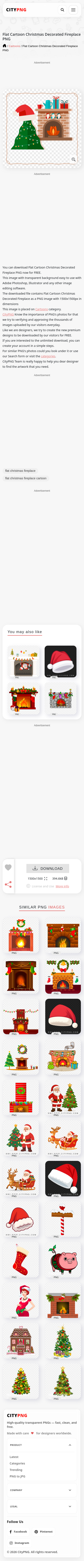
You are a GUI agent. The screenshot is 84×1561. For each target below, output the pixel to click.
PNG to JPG (17, 1476)
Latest (14, 1457)
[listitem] (18, 1531)
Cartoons (41, 309)
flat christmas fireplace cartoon (26, 478)
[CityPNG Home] (16, 10)
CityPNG (8, 314)
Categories (17, 1463)
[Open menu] (73, 9)
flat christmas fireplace (20, 470)
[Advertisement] (42, 75)
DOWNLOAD (48, 869)
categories (48, 356)
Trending (16, 1470)
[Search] (62, 9)
